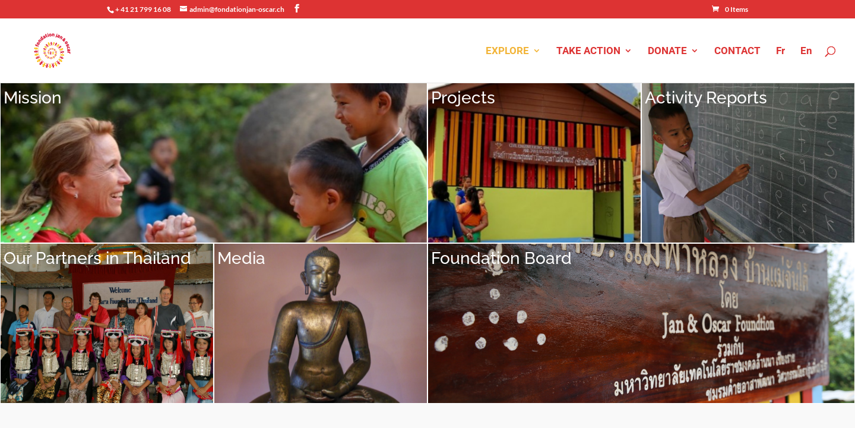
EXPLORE (507, 51)
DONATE (667, 51)
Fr (780, 51)
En (806, 51)
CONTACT (737, 51)
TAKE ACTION (588, 51)
